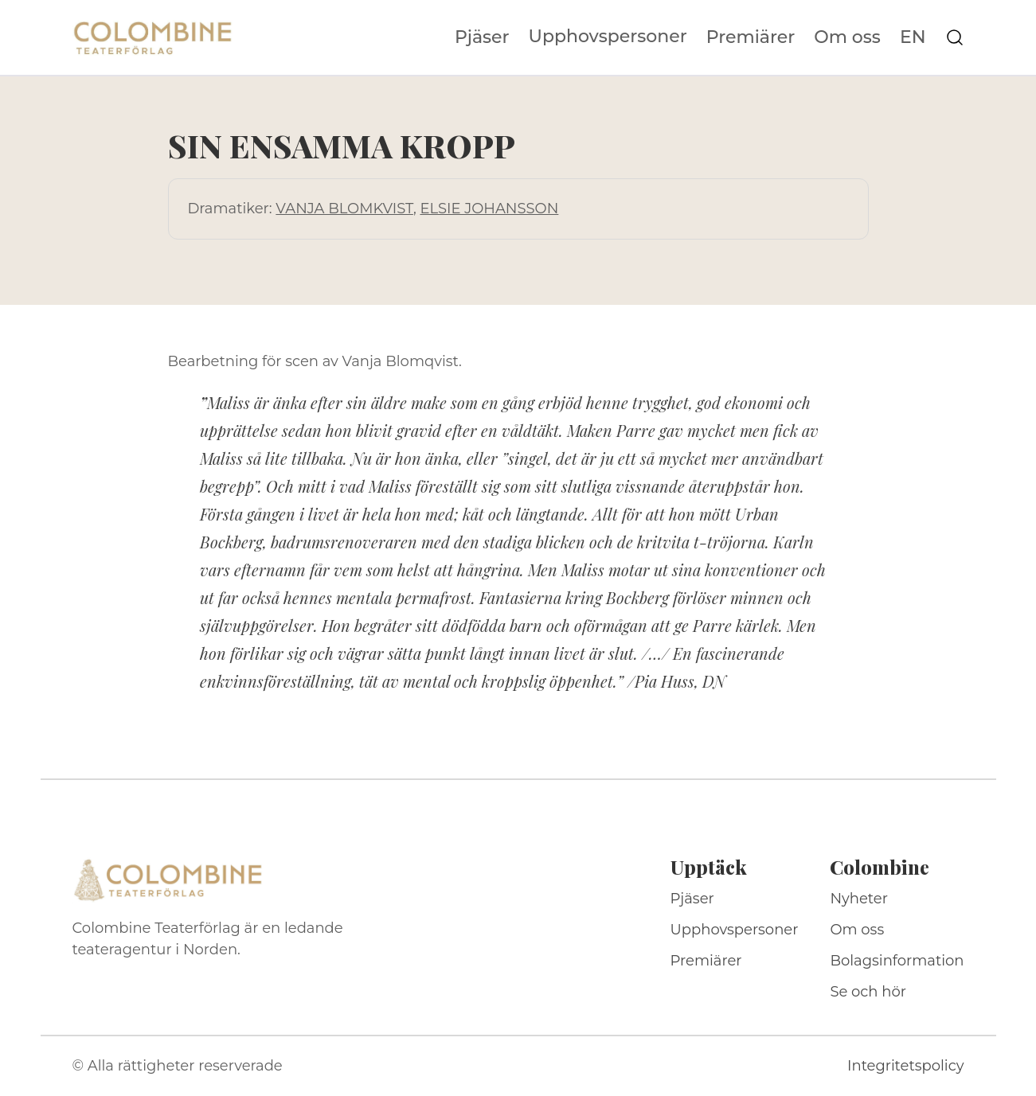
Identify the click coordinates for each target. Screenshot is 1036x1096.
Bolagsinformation (897, 960)
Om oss (847, 37)
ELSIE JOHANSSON (489, 208)
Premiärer (751, 37)
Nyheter (859, 898)
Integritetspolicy (905, 1066)
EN (913, 37)
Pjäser (482, 37)
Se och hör (868, 991)
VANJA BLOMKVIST (344, 208)
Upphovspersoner (608, 36)
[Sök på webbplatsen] (954, 37)
